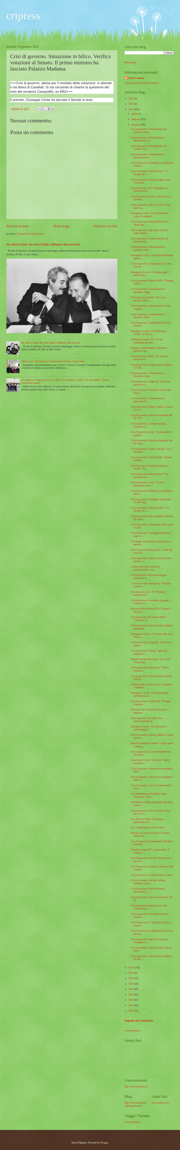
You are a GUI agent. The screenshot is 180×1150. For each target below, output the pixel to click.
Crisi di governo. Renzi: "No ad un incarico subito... (148, 299)
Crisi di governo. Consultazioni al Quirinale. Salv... (148, 248)
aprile (134, 113)
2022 (131, 104)
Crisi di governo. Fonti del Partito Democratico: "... (148, 890)
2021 (131, 109)
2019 (131, 972)
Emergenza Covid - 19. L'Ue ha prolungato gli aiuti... (147, 341)
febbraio (135, 119)
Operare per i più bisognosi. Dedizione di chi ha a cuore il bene (53, 361)
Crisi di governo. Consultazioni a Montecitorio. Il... (147, 139)
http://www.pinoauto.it (136, 1086)
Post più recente (17, 226)
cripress (23, 16)
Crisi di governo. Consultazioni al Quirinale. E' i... (148, 400)
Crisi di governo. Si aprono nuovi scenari (151, 875)
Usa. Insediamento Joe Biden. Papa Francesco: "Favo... (148, 795)
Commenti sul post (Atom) (30, 233)
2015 (131, 994)
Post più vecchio (105, 226)
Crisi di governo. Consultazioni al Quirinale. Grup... (148, 375)
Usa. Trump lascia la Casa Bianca (147, 827)
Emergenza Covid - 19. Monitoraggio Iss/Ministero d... (149, 694)
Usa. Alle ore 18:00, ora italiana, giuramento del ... (147, 821)
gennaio (135, 124)
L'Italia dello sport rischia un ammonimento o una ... (145, 568)
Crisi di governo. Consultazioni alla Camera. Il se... (149, 147)
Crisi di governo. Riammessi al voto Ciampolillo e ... (149, 907)
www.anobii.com (160, 1102)
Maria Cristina (136, 78)
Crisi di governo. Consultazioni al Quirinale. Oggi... (148, 290)
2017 (131, 983)
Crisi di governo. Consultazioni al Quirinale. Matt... (148, 316)
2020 (131, 967)
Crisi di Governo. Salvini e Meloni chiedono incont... (148, 882)
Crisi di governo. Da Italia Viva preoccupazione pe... (146, 720)
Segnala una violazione (139, 1020)
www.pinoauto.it (133, 1030)
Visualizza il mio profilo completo (142, 83)
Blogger (104, 1142)
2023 (131, 98)
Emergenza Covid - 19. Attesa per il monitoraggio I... (149, 728)
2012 (131, 1010)
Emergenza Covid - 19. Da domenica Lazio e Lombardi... (149, 215)
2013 (131, 1005)
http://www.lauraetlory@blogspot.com (135, 1104)
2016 (131, 989)
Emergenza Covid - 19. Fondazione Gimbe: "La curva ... (148, 333)
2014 (131, 999)
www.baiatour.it (133, 1122)
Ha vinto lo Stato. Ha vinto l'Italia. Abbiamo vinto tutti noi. (43, 244)
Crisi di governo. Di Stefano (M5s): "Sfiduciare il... (149, 619)
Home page (61, 226)
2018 (131, 978)
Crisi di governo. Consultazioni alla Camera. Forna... (149, 131)
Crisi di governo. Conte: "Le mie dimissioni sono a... (147, 484)
